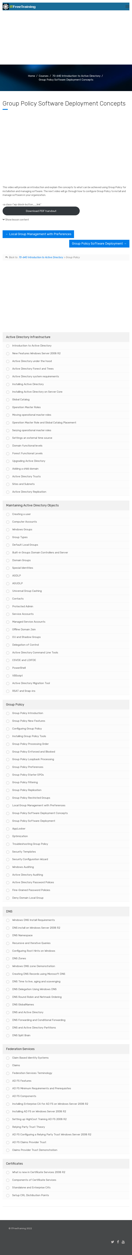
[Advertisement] (66, 39)
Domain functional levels (27, 445)
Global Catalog (21, 399)
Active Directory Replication (29, 491)
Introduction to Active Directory (31, 345)
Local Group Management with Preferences (38, 234)
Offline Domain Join (24, 629)
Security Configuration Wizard (30, 859)
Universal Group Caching (27, 590)
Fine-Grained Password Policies (31, 890)
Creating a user (21, 514)
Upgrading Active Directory (28, 461)
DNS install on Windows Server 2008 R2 (36, 927)
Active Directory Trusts (26, 476)
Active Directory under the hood (32, 361)
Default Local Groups (25, 544)
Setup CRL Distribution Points (30, 1195)
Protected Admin (22, 606)
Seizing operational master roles (31, 430)
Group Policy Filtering (25, 782)
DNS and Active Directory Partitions (34, 1027)
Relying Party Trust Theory (28, 1126)
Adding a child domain (25, 468)
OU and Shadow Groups (26, 637)
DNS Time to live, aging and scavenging (36, 981)
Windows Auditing (23, 867)
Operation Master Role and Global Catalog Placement (44, 422)
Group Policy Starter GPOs (28, 774)
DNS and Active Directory (27, 1012)
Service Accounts (23, 614)
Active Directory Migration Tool (31, 683)
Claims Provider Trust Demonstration (34, 1150)
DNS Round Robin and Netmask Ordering (37, 997)
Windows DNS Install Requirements (33, 920)
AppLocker (18, 828)
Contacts (18, 598)
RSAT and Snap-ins (23, 690)
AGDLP (16, 575)
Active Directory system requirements (35, 376)
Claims (16, 1065)
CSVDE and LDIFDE (24, 660)
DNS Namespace (22, 935)
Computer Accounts (24, 521)
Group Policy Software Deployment (99, 243)
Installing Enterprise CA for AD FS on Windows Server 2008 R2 (50, 1103)
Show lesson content (17, 219)
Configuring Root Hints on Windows (33, 950)
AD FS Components (24, 1096)
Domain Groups (21, 560)
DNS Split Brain (21, 1035)
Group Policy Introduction (27, 713)
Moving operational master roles (31, 414)
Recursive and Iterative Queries (31, 943)
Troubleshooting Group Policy (30, 844)
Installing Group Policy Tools (29, 736)
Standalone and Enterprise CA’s (31, 1187)
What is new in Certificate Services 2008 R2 (38, 1172)
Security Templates (24, 851)
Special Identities (22, 567)
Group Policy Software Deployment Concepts (40, 813)
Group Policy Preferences (27, 767)
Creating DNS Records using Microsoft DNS (38, 973)
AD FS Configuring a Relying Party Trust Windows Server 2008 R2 (51, 1134)
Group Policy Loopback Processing (33, 759)
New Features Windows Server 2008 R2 (36, 353)
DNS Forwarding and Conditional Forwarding (38, 1020)
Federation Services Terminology (32, 1073)
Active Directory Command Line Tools (35, 652)
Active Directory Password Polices (33, 882)
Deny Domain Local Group (27, 897)
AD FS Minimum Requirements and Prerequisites (41, 1088)
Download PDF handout (41, 211)
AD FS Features (21, 1080)
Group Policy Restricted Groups (31, 797)
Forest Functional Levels (27, 453)
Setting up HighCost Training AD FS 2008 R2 (39, 1119)
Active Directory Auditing (27, 874)
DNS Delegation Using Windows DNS (34, 989)
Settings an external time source (32, 437)
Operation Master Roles (26, 407)
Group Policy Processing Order (30, 743)
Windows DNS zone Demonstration (33, 966)
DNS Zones (19, 958)
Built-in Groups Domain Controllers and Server (40, 552)
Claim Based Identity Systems (30, 1057)
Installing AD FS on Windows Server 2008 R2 (39, 1111)
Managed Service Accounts (28, 621)
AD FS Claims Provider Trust (29, 1142)
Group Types (20, 537)
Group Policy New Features (28, 720)
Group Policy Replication (26, 790)
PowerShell (19, 667)
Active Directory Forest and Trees (33, 368)
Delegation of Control (25, 644)
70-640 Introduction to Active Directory (41, 257)
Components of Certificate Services (34, 1180)
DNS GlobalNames (23, 1004)
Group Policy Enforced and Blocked (33, 751)
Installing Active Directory (28, 384)
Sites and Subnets (23, 484)
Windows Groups (22, 529)
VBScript (17, 675)
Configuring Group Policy (27, 728)
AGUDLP (17, 583)
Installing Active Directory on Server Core (37, 391)
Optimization (20, 836)
